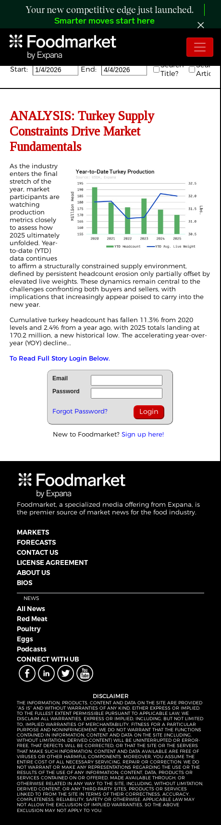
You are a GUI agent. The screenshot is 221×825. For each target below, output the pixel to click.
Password (66, 391)
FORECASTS (36, 542)
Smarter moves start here (104, 21)
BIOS (24, 583)
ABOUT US (33, 572)
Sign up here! (143, 434)
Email (60, 378)
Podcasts (32, 649)
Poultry (29, 629)
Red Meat (32, 619)
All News (31, 608)
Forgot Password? (80, 411)
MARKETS (33, 532)
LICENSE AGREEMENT (52, 562)
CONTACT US (37, 552)
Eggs (25, 639)
